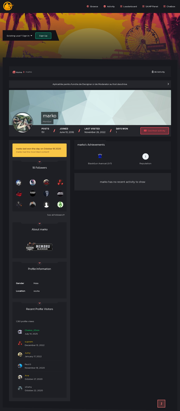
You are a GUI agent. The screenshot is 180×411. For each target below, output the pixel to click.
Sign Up (43, 35)
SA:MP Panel (150, 6)
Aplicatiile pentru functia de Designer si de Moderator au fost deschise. (90, 84)
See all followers (56, 214)
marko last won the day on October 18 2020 (38, 148)
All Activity (158, 71)
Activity (109, 6)
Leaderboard (128, 6)
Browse (92, 6)
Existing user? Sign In (19, 35)
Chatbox (169, 6)
